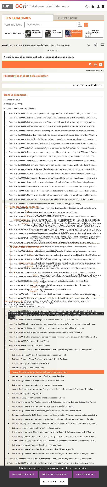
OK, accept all (23, 474)
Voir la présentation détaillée (86, 85)
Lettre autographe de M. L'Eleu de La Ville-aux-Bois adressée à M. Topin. (43, 406)
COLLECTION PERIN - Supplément (20, 108)
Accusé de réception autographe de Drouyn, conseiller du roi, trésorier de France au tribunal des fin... (54, 389)
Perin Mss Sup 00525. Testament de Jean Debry (29, 341)
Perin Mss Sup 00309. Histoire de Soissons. (27, 306)
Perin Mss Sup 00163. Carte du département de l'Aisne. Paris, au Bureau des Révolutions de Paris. (50, 285)
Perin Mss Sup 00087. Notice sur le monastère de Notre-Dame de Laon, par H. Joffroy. (45, 203)
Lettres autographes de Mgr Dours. (27, 393)
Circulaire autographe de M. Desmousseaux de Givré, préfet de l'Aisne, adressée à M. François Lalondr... (54, 415)
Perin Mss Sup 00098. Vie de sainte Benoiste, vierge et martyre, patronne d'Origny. (44, 212)
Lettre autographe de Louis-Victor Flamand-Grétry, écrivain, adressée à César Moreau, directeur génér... (54, 436)
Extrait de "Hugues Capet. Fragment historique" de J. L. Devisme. (40, 359)
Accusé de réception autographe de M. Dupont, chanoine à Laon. (40, 372)
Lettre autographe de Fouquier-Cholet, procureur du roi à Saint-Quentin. (43, 449)
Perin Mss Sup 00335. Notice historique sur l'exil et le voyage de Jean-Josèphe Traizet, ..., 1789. (49, 315)
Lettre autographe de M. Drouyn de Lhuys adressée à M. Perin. (38, 380)
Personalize (86, 474)
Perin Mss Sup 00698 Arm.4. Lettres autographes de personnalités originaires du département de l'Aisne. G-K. (51, 458)
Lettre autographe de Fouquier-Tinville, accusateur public (37, 445)
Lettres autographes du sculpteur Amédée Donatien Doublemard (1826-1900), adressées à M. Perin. (54, 423)
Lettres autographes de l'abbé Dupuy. (28, 367)
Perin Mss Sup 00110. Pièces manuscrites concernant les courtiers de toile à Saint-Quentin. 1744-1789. (52, 233)
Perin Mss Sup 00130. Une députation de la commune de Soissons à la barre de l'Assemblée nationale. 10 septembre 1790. (53, 268)
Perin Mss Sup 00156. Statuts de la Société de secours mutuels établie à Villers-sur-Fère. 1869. (48, 281)
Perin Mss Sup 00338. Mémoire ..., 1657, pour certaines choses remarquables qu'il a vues (46, 328)
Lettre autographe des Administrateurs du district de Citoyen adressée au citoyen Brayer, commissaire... (54, 453)
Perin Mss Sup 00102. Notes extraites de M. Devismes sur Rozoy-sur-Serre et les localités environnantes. (53, 216)
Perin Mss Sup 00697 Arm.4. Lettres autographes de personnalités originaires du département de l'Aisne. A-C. (51, 349)
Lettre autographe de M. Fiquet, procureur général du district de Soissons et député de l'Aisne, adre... (54, 432)
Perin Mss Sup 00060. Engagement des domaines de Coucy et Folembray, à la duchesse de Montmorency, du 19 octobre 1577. (53, 178)
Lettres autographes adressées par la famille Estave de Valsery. (39, 376)
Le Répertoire (67, 18)
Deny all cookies (55, 474)
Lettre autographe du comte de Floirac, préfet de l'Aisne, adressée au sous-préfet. (46, 410)
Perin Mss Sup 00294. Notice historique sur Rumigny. (31, 302)
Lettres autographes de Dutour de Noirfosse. (31, 363)
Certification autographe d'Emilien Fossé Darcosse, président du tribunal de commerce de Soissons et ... (54, 440)
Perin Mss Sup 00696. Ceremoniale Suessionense (29, 345)
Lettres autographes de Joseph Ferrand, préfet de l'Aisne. (36, 427)
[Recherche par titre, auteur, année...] (50, 24)
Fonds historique (13, 99)
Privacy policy (54, 481)
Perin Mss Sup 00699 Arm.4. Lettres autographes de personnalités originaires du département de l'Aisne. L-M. (51, 463)
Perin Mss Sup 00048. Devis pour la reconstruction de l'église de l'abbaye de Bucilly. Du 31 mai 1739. (51, 156)
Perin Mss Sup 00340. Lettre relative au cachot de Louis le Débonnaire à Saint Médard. (45, 332)
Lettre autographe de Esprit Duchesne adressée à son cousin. (38, 385)
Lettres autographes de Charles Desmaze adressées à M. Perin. (38, 397)
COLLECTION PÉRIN (14, 104)
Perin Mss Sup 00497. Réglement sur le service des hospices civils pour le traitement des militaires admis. (53, 336)
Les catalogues (18, 18)
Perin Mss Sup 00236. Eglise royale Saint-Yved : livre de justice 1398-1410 (39, 289)
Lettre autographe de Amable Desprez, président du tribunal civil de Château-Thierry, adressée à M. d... (54, 419)
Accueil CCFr (7, 45)
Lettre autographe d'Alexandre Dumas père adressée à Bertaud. (39, 354)
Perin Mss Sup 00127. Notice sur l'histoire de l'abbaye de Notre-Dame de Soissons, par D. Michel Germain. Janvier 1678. (53, 263)
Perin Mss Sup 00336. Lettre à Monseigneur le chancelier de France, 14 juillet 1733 (43, 319)
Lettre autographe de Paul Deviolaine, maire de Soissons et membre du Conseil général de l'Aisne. (54, 402)
